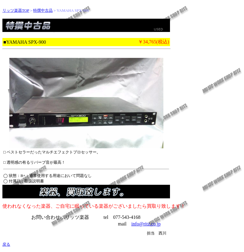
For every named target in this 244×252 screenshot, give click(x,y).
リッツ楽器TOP (15, 10)
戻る (6, 244)
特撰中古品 (43, 10)
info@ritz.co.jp (145, 223)
